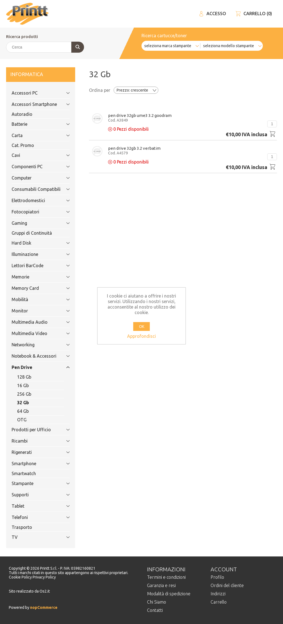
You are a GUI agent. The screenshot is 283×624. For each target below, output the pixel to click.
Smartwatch (24, 473)
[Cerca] (44, 47)
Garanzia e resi (161, 585)
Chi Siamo (156, 601)
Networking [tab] (34, 344)
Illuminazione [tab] (34, 254)
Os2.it (45, 591)
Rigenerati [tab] (34, 452)
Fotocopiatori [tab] (34, 211)
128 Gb (24, 376)
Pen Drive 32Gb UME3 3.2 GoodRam (140, 115)
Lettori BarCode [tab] (34, 265)
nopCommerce (43, 607)
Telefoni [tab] (34, 517)
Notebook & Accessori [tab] (34, 355)
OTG (22, 419)
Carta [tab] (34, 135)
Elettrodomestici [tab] (34, 200)
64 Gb (23, 411)
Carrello (219, 601)
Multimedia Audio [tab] (34, 322)
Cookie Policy (21, 577)
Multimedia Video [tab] (34, 333)
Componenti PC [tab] (34, 166)
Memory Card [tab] (34, 288)
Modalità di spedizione (168, 593)
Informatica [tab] (34, 74)
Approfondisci (141, 336)
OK (141, 326)
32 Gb (23, 402)
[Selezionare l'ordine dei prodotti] (136, 90)
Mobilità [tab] (34, 299)
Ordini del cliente (227, 585)
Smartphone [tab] (34, 463)
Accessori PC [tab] (34, 92)
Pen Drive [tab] (34, 367)
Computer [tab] (34, 177)
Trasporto (22, 527)
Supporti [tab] (34, 494)
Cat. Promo (23, 145)
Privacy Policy (44, 577)
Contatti (155, 610)
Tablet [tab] (34, 505)
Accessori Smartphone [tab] (34, 104)
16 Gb (23, 385)
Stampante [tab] (34, 483)
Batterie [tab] (34, 124)
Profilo (217, 577)
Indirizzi (218, 593)
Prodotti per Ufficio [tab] (34, 429)
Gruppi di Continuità (32, 233)
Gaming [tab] (34, 223)
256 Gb (24, 394)
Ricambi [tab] (34, 440)
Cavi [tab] (34, 155)
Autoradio (22, 114)
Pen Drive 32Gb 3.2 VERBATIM (134, 148)
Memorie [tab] (34, 276)
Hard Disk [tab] (34, 242)
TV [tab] (34, 537)
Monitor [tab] (34, 310)
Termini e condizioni (166, 577)
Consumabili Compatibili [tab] (36, 189)
